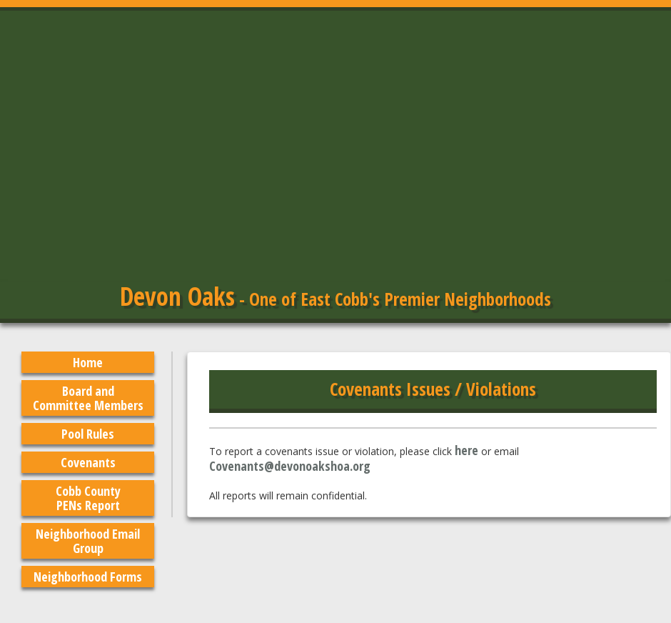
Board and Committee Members (88, 398)
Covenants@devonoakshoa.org (289, 465)
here (466, 450)
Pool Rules (87, 434)
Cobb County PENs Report (88, 498)
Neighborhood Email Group (88, 541)
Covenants (88, 462)
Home (88, 362)
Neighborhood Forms (88, 576)
